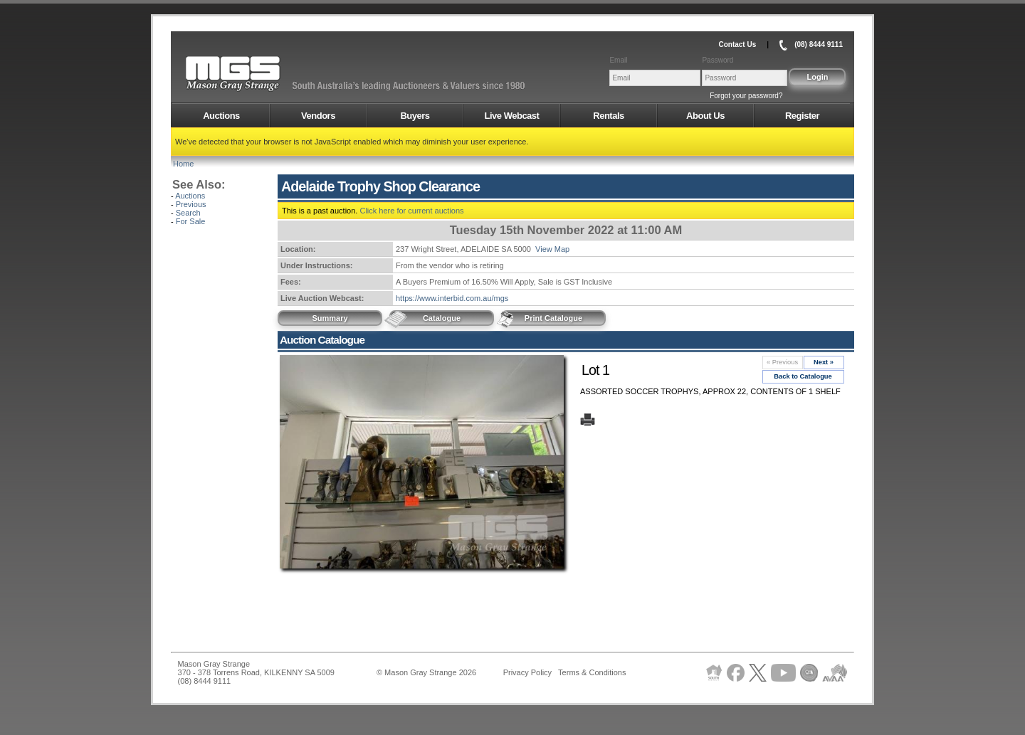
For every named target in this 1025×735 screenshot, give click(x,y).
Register (802, 115)
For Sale (191, 221)
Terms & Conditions (592, 672)
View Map (552, 249)
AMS (267, 74)
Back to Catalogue (803, 376)
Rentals (608, 115)
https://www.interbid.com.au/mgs (452, 298)
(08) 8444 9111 (818, 44)
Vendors (318, 115)
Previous (191, 204)
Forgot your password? (746, 96)
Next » (824, 362)
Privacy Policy (527, 672)
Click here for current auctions (411, 210)
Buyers (414, 115)
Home (183, 163)
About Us (705, 115)
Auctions (221, 115)
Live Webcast (512, 115)
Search (188, 212)
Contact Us (737, 44)
